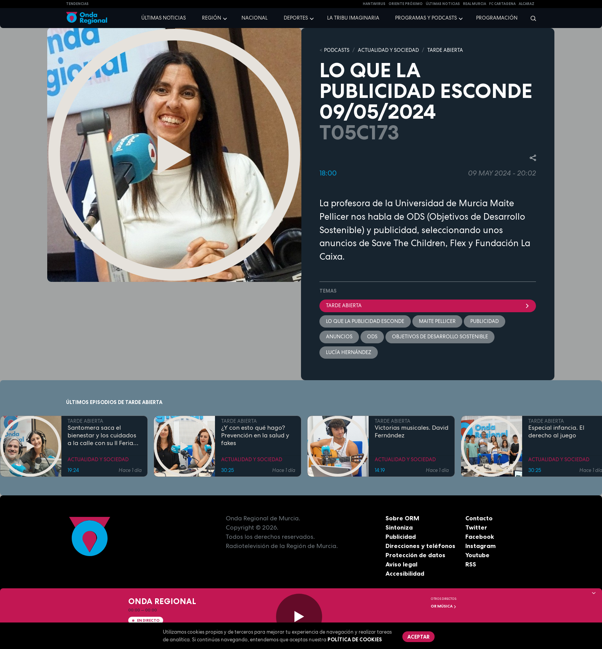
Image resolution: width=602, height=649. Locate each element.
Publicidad (400, 536)
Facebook (479, 536)
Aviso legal (401, 564)
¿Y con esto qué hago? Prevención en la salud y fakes (255, 435)
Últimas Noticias (443, 4)
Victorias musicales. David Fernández (411, 431)
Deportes (296, 18)
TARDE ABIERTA (445, 50)
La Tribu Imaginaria (353, 18)
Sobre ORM (402, 518)
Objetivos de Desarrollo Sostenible (440, 336)
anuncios (339, 336)
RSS (470, 564)
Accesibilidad (404, 573)
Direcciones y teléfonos (420, 546)
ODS (372, 336)
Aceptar (418, 637)
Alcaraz (526, 4)
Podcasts (336, 50)
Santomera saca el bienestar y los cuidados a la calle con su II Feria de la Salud (102, 435)
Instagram (480, 546)
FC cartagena (502, 4)
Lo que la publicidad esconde (365, 321)
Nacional (254, 18)
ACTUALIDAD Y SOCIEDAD (388, 50)
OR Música (443, 606)
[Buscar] (531, 18)
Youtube (477, 555)
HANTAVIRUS (374, 4)
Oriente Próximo (406, 4)
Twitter (476, 527)
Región (211, 18)
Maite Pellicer (437, 321)
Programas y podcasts (426, 18)
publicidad (484, 321)
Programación (497, 18)
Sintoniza (399, 527)
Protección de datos (415, 555)
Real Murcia (474, 4)
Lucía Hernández (348, 352)
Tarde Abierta (427, 305)
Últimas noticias (163, 18)
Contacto (479, 518)
